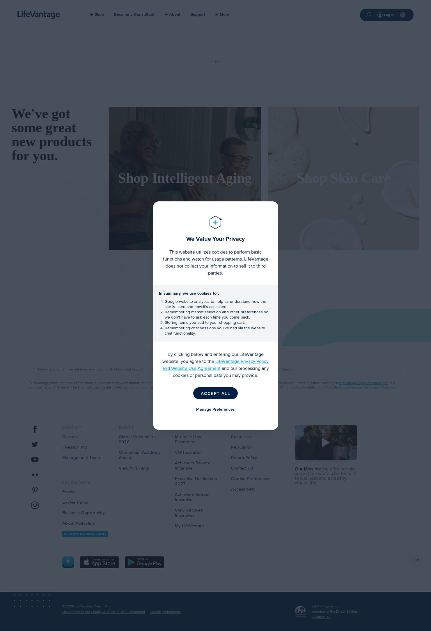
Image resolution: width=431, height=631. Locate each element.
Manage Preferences (215, 409)
